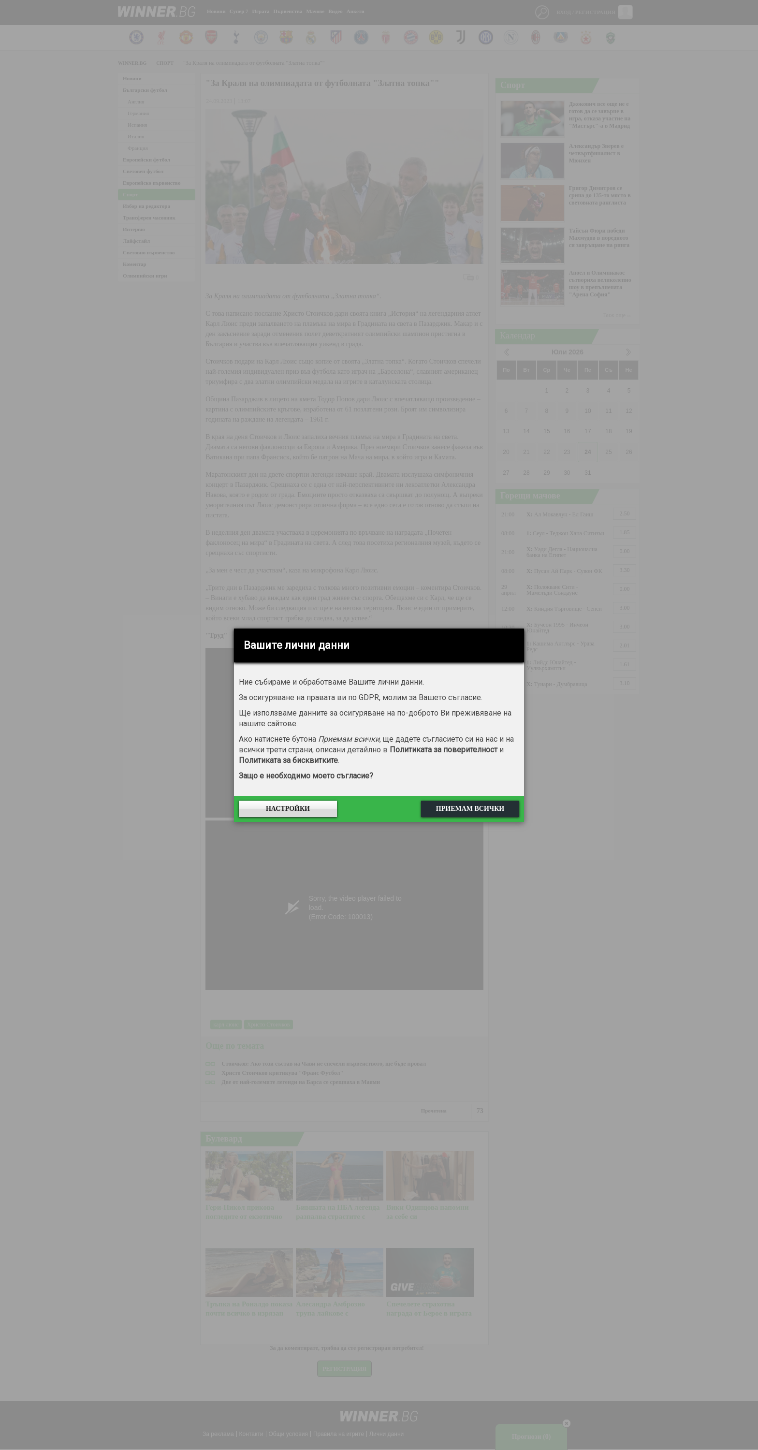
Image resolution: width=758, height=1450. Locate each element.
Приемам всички (470, 808)
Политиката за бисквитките (288, 760)
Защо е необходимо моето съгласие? (306, 775)
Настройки (288, 808)
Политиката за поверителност (443, 749)
